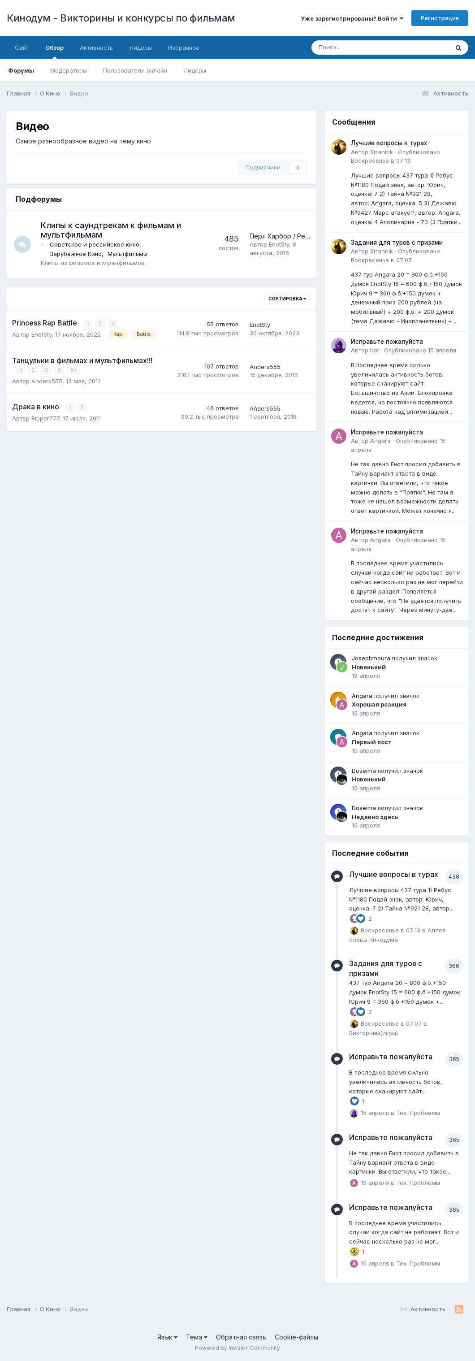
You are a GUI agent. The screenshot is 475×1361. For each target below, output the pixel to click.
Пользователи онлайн (135, 70)
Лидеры (194, 70)
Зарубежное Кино (77, 253)
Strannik (381, 152)
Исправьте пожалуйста (387, 341)
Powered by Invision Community (237, 1347)
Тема (196, 1337)
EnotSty (279, 244)
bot (374, 350)
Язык (167, 1337)
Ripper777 (45, 417)
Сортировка (287, 298)
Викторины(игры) (373, 1032)
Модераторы (68, 70)
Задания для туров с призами (397, 242)
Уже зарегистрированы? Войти (352, 18)
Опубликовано (420, 350)
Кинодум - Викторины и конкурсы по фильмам (121, 18)
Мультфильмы (128, 253)
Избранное (183, 47)
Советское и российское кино (95, 244)
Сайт (22, 47)
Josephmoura (371, 658)
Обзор (54, 51)
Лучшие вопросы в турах (389, 143)
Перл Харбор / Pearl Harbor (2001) (302, 236)
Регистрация (440, 18)
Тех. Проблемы (418, 1112)
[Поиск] (355, 47)
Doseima (364, 770)
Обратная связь (241, 1337)
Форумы (21, 70)
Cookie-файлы (296, 1337)
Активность (96, 47)
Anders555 (46, 380)
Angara (380, 440)
